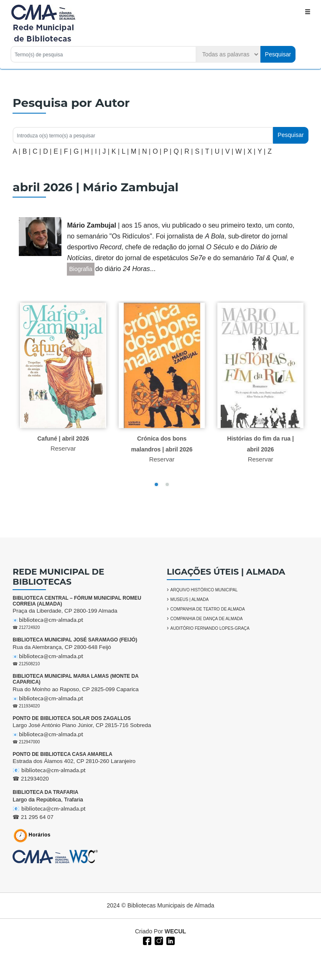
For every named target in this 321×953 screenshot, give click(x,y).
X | (251, 151)
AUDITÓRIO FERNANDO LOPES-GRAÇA (210, 628)
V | (229, 151)
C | (37, 151)
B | (27, 151)
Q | (177, 151)
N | (146, 151)
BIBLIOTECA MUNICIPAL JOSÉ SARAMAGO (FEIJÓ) (75, 640)
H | (88, 151)
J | (106, 151)
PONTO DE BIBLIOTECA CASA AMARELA (62, 754)
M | (135, 151)
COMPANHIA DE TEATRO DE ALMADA (208, 609)
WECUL (175, 931)
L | (125, 151)
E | (57, 151)
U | (219, 151)
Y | (261, 151)
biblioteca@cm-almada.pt (51, 620)
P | (167, 151)
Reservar (66, 448)
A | (16, 151)
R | (188, 151)
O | (157, 151)
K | (116, 151)
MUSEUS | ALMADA (190, 599)
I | (97, 151)
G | (78, 151)
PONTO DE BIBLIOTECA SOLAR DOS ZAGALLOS (72, 718)
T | (209, 151)
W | (240, 151)
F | (67, 151)
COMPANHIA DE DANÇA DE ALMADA (207, 618)
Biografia (80, 269)
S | (199, 151)
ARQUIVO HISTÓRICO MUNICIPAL (204, 590)
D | (47, 151)
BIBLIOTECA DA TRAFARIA (45, 792)
